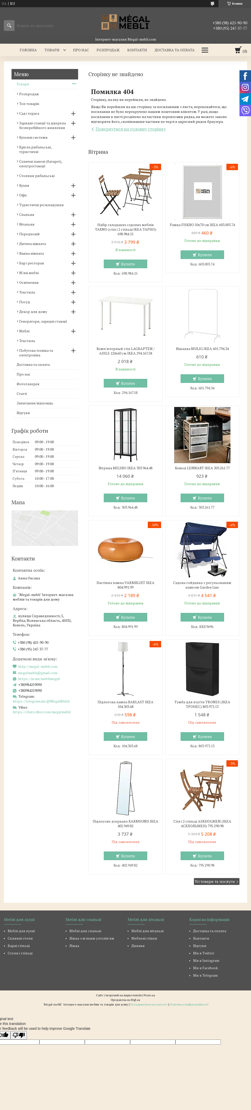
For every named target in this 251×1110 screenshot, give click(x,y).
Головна (28, 50)
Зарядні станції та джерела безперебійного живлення (42, 125)
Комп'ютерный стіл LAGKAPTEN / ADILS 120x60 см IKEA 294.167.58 (126, 351)
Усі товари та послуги (215, 881)
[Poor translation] (19, 1035)
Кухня (24, 185)
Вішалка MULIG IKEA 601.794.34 (202, 348)
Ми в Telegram (205, 975)
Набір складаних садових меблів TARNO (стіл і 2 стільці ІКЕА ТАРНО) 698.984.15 (125, 229)
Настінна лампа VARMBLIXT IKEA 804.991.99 (125, 585)
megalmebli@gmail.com (37, 673)
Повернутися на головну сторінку (131, 129)
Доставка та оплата (175, 50)
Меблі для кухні (21, 930)
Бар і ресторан (31, 263)
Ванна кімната (31, 253)
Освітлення (29, 282)
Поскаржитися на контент (149, 1004)
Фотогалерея (28, 383)
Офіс (23, 195)
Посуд (24, 301)
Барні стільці (19, 945)
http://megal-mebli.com (37, 666)
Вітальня (27, 224)
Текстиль (27, 292)
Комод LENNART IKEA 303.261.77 (202, 468)
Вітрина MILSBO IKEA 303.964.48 (125, 468)
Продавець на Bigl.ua (125, 1000)
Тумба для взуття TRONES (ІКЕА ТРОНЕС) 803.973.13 (202, 704)
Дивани (138, 945)
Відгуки (23, 412)
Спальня (26, 214)
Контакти (137, 50)
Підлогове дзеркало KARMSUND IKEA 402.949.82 (125, 823)
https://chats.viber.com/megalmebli (42, 711)
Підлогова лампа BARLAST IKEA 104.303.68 (125, 704)
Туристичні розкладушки (41, 204)
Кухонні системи (33, 137)
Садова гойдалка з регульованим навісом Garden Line (202, 585)
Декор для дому (33, 311)
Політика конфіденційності (189, 1004)
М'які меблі (29, 272)
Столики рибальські (37, 175)
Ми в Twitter (203, 953)
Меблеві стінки (144, 938)
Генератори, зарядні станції (43, 321)
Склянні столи (20, 938)
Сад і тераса (29, 113)
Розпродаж (108, 50)
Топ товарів (29, 103)
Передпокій (29, 233)
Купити (128, 263)
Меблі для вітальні (147, 930)
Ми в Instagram (206, 960)
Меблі (24, 331)
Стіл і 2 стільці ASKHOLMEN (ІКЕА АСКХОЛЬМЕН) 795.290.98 (202, 823)
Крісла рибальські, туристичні (35, 149)
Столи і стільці (20, 953)
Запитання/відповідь (35, 403)
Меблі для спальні (85, 930)
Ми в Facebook (205, 967)
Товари (52, 50)
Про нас (81, 50)
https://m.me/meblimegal (39, 678)
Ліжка (74, 945)
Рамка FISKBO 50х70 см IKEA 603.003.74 (202, 225)
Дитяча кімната (32, 243)
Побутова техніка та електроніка (36, 352)
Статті (22, 393)
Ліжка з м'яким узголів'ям (91, 938)
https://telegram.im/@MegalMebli (41, 701)
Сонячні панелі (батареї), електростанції (40, 163)
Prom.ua (149, 995)
